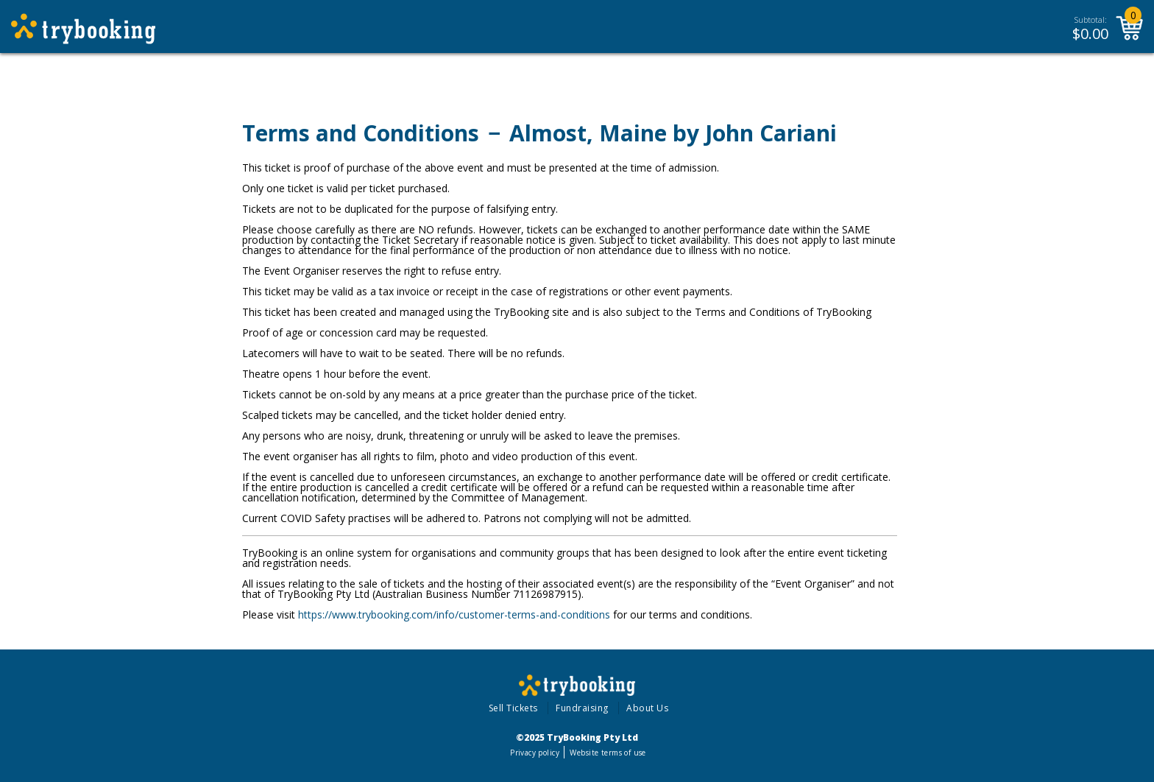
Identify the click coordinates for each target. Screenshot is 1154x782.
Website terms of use (607, 752)
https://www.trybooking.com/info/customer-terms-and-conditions (454, 614)
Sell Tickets (513, 708)
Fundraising (582, 708)
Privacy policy (534, 752)
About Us (647, 708)
